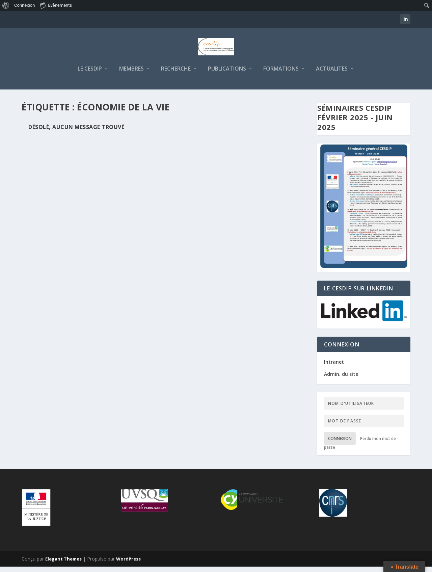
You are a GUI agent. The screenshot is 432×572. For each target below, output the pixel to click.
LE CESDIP (90, 74)
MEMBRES (131, 74)
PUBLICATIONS (227, 74)
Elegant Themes (63, 564)
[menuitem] (6, 5)
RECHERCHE (176, 74)
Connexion (340, 444)
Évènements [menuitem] (56, 5)
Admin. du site (341, 379)
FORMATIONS (281, 74)
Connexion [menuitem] (24, 5)
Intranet (334, 367)
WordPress (128, 564)
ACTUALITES (332, 74)
